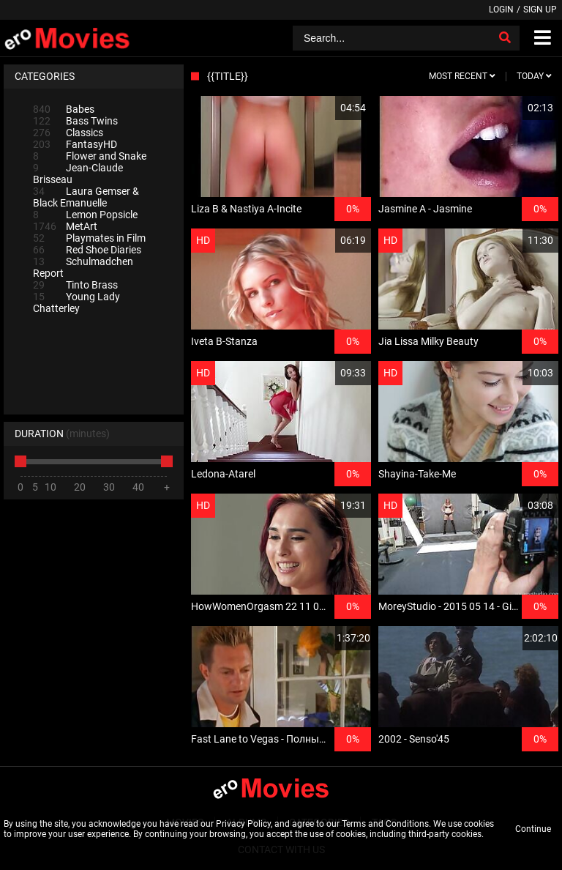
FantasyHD (75, 144)
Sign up (540, 9)
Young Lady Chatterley (76, 302)
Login (501, 9)
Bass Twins (75, 121)
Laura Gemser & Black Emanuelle (86, 197)
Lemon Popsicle (85, 214)
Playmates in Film (89, 238)
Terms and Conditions (385, 824)
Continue (533, 829)
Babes (63, 109)
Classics (68, 132)
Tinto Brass (75, 285)
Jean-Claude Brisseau (78, 173)
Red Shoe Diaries (87, 250)
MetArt (65, 226)
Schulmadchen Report (83, 267)
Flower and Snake (89, 156)
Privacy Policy (243, 824)
